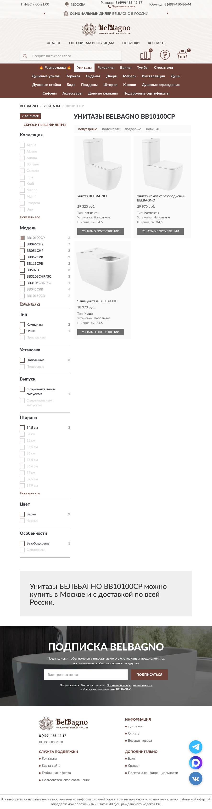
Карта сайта (51, 766)
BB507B (33, 270)
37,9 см (32, 485)
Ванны (125, 67)
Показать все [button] (30, 217)
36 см (31, 453)
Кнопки (129, 85)
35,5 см (32, 447)
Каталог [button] (53, 43)
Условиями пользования (99, 689)
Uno (30, 209)
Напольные (35, 360)
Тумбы (142, 67)
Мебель (129, 76)
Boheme (33, 164)
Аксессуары (72, 93)
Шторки (110, 85)
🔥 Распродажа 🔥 (55, 67)
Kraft (30, 183)
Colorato (33, 171)
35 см (31, 440)
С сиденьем (36, 550)
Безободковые (38, 543)
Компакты (35, 324)
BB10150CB (36, 296)
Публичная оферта (56, 773)
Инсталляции (153, 76)
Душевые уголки (46, 76)
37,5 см (32, 479)
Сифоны (50, 93)
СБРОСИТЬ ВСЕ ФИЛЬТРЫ (45, 125)
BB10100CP (36, 238)
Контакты (157, 43)
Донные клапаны (103, 93)
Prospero (33, 203)
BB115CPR (35, 263)
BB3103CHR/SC (39, 276)
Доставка (135, 726)
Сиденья (93, 76)
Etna (30, 177)
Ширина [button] (28, 418)
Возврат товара (140, 740)
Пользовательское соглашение (66, 780)
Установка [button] (30, 350)
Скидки (133, 766)
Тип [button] (23, 314)
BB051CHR (35, 251)
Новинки (131, 43)
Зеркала (73, 76)
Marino (32, 190)
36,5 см (32, 460)
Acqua (31, 145)
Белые (31, 514)
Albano (32, 151)
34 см (31, 434)
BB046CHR (35, 244)
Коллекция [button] (31, 135)
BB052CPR (35, 257)
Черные (32, 521)
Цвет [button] (25, 504)
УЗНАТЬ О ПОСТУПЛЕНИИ (100, 231)
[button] (121, 6)
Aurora (32, 158)
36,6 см (32, 466)
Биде (71, 85)
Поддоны (89, 85)
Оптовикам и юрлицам (91, 43)
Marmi (31, 196)
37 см (31, 473)
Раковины (105, 67)
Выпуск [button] (27, 379)
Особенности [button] (33, 533)
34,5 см (32, 427)
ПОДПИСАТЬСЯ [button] (149, 675)
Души (175, 76)
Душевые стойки (46, 85)
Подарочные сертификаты (146, 93)
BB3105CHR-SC (39, 283)
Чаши (31, 331)
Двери (111, 76)
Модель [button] (28, 228)
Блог (131, 759)
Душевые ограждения (161, 85)
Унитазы (84, 67)
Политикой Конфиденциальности (129, 685)
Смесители (163, 67)
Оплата (133, 733)
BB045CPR (35, 289)
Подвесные (35, 366)
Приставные (36, 337)
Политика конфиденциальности (153, 773)
